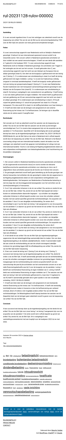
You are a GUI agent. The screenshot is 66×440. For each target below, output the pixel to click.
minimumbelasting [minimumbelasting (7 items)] (8, 382)
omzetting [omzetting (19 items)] (46, 382)
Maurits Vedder (57, 430)
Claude (59, 433)
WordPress (43, 433)
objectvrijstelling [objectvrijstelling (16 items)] (36, 382)
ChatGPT (51, 433)
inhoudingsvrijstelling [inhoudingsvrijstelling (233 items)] (14, 375)
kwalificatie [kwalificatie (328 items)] (46, 375)
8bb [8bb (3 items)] (4, 356)
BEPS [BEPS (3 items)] (56, 356)
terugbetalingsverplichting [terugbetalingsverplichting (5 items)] (52, 384)
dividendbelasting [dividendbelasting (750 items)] (13, 367)
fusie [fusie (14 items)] (40, 368)
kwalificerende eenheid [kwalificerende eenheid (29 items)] (11, 379)
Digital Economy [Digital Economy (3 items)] (57, 364)
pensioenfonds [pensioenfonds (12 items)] (55, 382)
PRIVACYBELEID (9, 423)
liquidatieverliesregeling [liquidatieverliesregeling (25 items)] (30, 379)
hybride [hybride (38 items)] (20, 372)
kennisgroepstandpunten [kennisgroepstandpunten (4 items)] (32, 376)
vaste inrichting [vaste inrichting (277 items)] (32, 387)
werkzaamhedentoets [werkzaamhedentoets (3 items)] (8, 395)
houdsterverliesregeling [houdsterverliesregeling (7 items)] (10, 372)
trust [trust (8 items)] (14, 388)
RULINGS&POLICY (9, 4)
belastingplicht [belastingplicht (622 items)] (30, 355)
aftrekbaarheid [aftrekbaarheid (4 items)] (17, 356)
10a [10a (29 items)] (11, 356)
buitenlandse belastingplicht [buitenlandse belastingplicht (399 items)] (32, 359)
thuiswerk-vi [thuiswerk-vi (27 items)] (7, 388)
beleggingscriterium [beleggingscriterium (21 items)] (47, 356)
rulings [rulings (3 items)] (25, 384)
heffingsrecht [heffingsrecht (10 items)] (47, 368)
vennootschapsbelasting (14, 346)
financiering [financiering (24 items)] (33, 368)
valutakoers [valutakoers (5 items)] (20, 388)
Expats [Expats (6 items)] (27, 368)
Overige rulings (28, 335)
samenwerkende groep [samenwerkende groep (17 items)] (36, 384)
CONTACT (6, 425)
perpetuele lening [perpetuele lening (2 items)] (19, 384)
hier (24, 412)
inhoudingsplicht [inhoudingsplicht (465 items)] (33, 371)
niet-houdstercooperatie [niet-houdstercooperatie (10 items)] (22, 382)
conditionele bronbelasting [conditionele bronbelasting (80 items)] (15, 363)
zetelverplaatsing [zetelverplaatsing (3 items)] (35, 395)
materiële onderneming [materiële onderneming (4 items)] (46, 379)
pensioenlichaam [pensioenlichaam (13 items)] (8, 384)
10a (4, 346)
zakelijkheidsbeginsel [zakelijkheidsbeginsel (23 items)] (22, 395)
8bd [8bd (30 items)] (7, 356)
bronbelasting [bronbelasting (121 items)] (9, 359)
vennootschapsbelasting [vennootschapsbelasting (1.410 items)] (18, 391)
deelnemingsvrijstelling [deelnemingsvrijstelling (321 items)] (40, 363)
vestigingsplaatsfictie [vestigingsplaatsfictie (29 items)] (43, 392)
